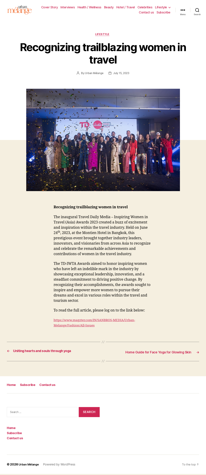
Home (12, 386)
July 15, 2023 (121, 74)
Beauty (109, 8)
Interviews (67, 8)
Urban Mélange (93, 74)
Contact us (146, 13)
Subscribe (163, 13)
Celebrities (145, 8)
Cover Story (49, 8)
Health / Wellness (89, 8)
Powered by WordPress (61, 465)
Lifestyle (161, 8)
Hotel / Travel (125, 8)
